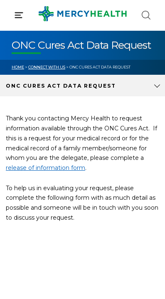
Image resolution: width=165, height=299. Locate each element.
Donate (105, 190)
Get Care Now (33, 159)
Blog (101, 159)
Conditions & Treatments (50, 78)
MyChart (107, 174)
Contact (23, 190)
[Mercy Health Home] (16, 13)
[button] (82, 41)
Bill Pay (23, 174)
